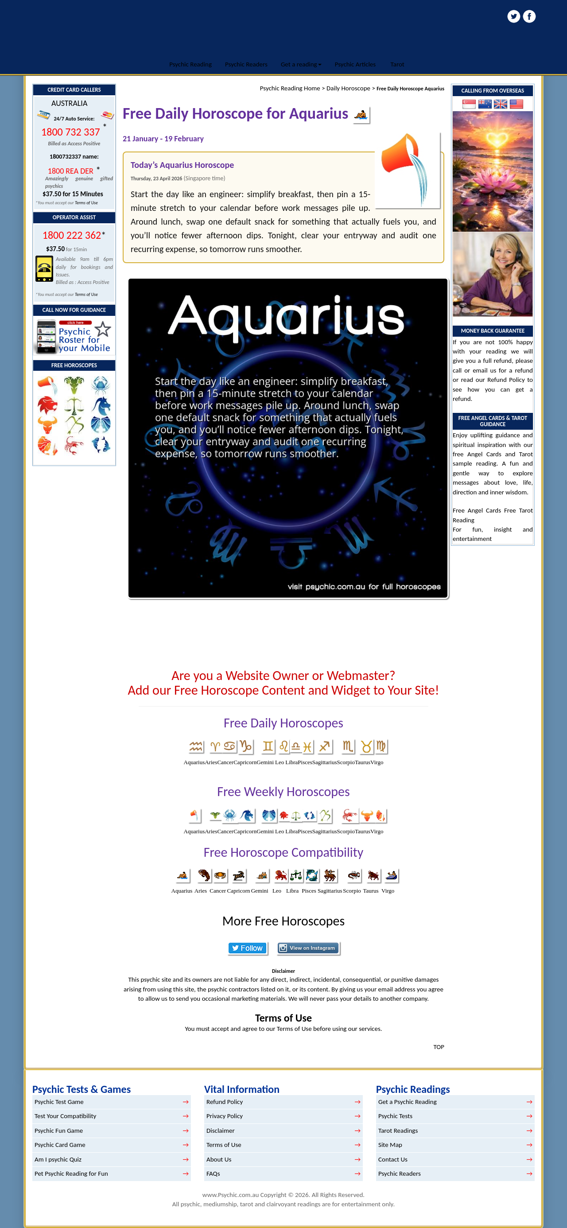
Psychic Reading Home (290, 88)
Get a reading (301, 64)
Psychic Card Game (60, 1145)
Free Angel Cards (478, 510)
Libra (291, 762)
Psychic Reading (190, 64)
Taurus (362, 762)
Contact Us (393, 1159)
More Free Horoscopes (283, 921)
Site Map (390, 1145)
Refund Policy (505, 380)
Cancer (225, 762)
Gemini (265, 762)
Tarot (397, 64)
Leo (279, 762)
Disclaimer (220, 1131)
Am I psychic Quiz (58, 1159)
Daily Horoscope (348, 88)
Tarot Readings (398, 1131)
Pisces (305, 762)
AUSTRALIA (69, 103)
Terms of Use (86, 203)
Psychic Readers (246, 64)
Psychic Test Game (59, 1102)
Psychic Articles (355, 64)
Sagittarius (324, 762)
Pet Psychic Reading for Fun (71, 1173)
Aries (211, 762)
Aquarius (194, 762)
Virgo (376, 762)
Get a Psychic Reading (407, 1102)
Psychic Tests (395, 1116)
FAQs (213, 1173)
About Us (218, 1159)
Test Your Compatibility (65, 1116)
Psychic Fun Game (59, 1131)
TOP (438, 1047)
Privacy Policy (224, 1116)
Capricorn (244, 762)
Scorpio (345, 762)
